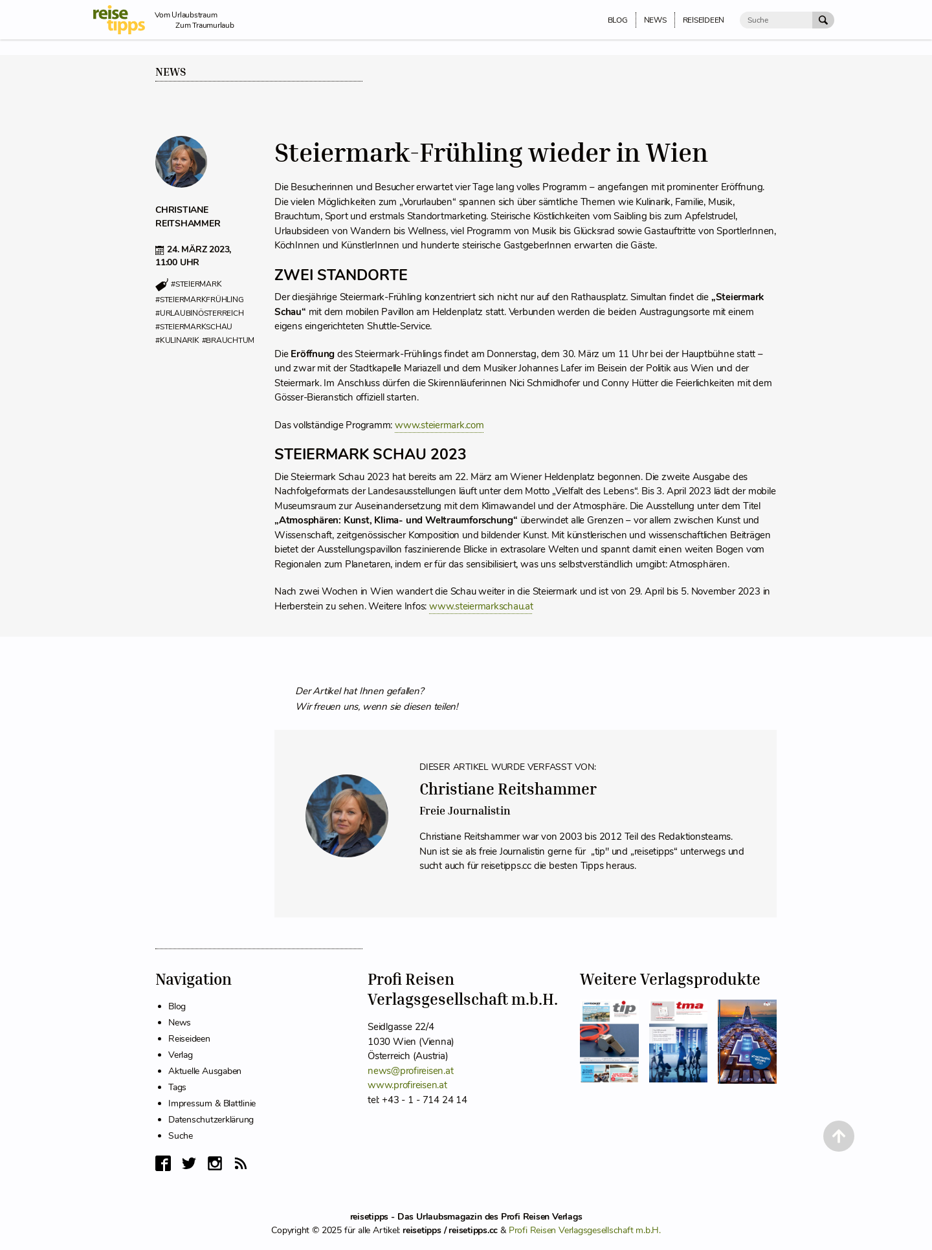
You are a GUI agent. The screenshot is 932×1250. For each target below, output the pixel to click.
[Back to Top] (838, 1136)
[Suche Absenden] (823, 20)
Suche (180, 1136)
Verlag (180, 1055)
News (170, 71)
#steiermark (196, 285)
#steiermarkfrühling (199, 299)
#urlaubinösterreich (199, 313)
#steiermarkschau (193, 327)
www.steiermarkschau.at (481, 606)
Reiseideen (189, 1039)
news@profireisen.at (410, 1070)
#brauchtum (228, 340)
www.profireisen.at (407, 1085)
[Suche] (776, 20)
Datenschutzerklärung (211, 1119)
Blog (177, 1006)
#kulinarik (177, 340)
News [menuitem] (655, 20)
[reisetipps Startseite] (124, 19)
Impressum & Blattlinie (212, 1103)
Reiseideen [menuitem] (704, 20)
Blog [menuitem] (618, 20)
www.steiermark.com (439, 425)
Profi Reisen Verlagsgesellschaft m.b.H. (585, 1230)
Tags (177, 1087)
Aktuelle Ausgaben (204, 1071)
